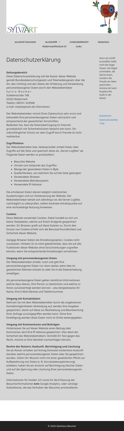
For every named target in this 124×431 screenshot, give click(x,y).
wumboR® (55, 42)
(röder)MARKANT (79, 41)
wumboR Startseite (25, 41)
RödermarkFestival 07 (54, 46)
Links (79, 46)
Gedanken (103, 41)
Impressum (105, 115)
